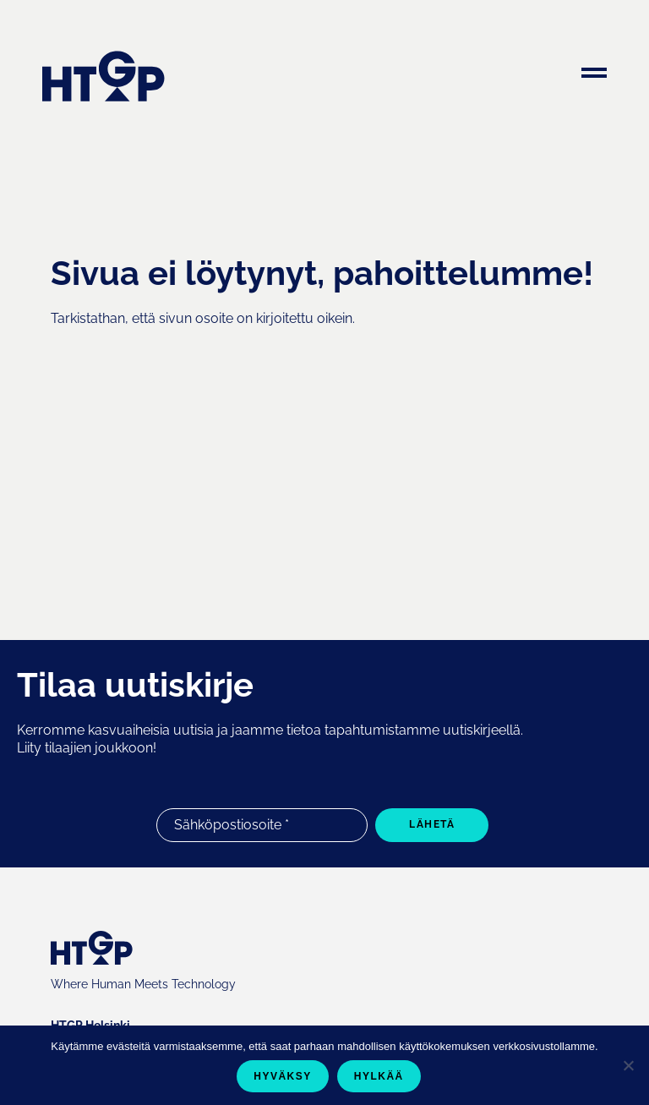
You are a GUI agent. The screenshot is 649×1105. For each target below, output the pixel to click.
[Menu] (594, 75)
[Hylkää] (627, 1065)
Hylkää (379, 1076)
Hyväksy (283, 1076)
